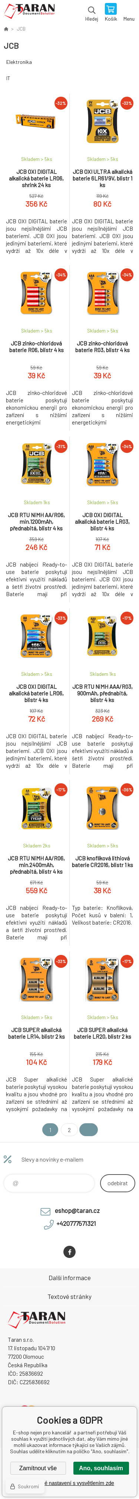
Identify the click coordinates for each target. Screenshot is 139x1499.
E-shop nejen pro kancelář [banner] (29, 13)
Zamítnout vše (38, 1468)
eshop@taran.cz (77, 1210)
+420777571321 (76, 1223)
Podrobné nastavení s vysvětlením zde (69, 1483)
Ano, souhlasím (101, 1468)
